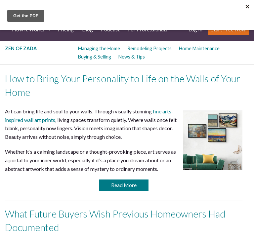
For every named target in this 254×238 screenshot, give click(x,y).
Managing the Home (99, 48)
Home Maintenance (199, 48)
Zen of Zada (21, 48)
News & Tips (131, 57)
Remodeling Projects (149, 48)
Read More (124, 185)
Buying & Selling (94, 57)
